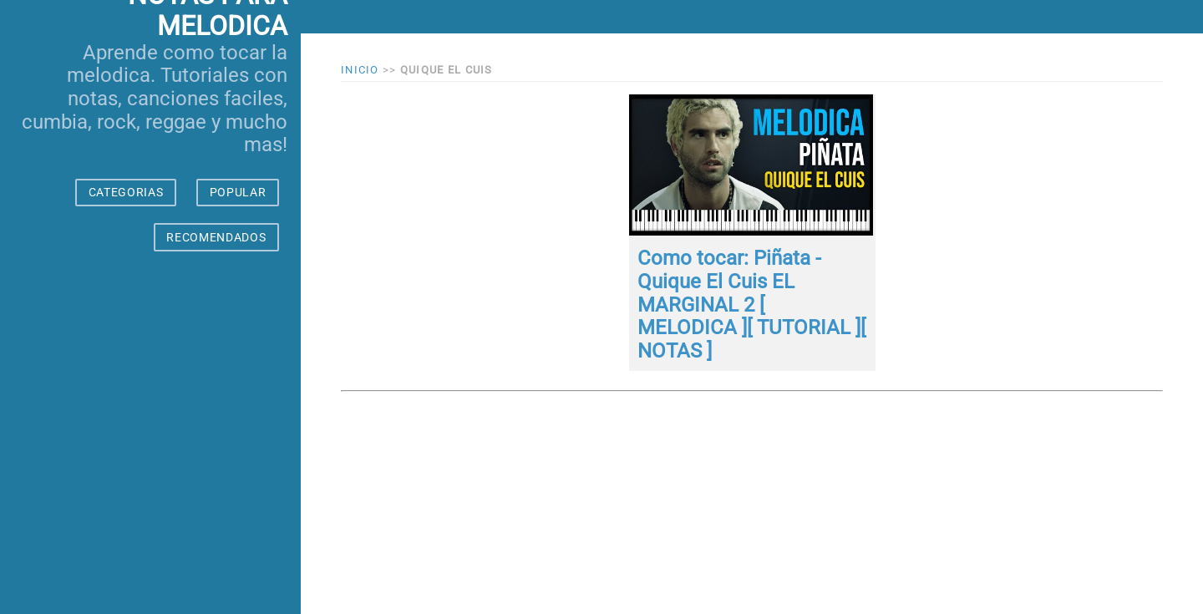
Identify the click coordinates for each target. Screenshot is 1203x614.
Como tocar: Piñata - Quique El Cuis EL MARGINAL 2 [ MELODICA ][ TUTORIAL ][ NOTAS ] (751, 304)
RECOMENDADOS (216, 237)
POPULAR (238, 192)
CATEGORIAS (126, 192)
